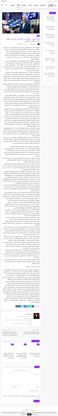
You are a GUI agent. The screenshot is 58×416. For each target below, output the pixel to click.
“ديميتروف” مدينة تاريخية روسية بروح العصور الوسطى (49, 44)
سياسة (36, 5)
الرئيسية (42, 5)
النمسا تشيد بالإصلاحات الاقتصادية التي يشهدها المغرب (50, 60)
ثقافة (18, 5)
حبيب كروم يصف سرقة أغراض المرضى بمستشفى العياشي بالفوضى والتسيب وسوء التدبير (10, 333)
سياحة (30, 5)
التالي (32, 361)
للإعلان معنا (54, 1)
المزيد (13, 5)
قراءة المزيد (23, 414)
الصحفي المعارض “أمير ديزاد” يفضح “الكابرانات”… (50, 52)
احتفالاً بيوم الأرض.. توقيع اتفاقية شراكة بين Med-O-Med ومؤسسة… (49, 74)
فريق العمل (32, 410)
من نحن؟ (48, 1)
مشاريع (24, 5)
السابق (37, 361)
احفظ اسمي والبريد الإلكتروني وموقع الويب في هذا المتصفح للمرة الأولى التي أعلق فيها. (21, 396)
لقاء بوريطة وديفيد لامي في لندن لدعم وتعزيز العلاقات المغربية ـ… (50, 28)
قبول (29, 414)
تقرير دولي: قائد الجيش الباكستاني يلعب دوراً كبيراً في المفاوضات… (50, 36)
